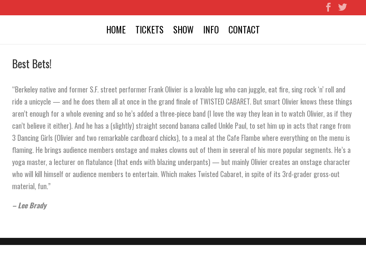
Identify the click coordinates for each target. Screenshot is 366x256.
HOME (116, 30)
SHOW (183, 30)
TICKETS (149, 30)
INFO (211, 30)
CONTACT (244, 30)
